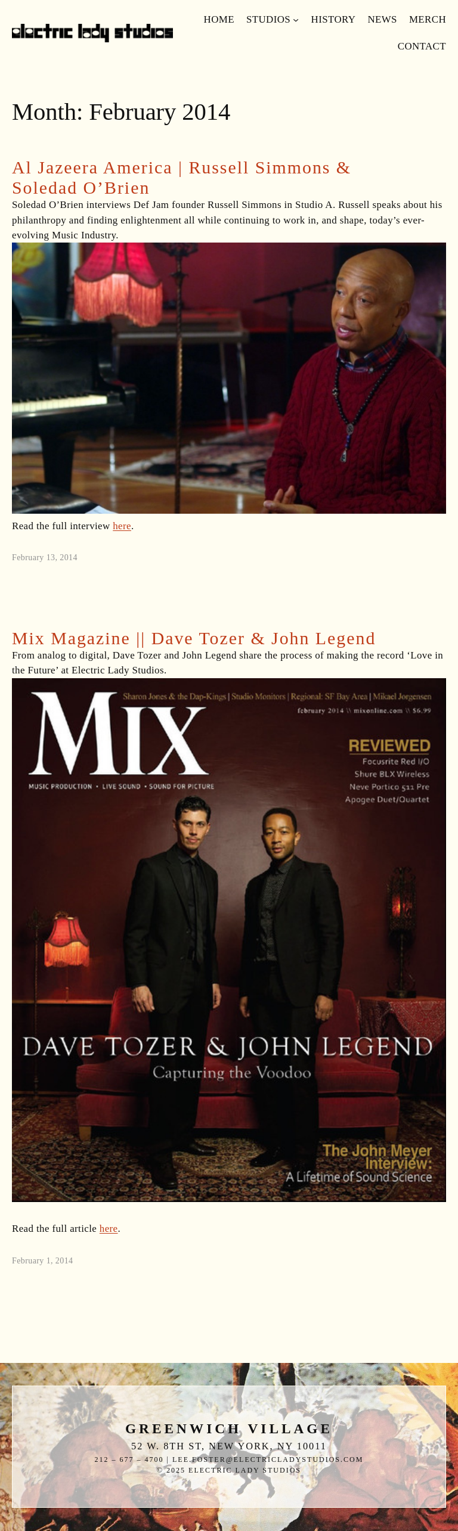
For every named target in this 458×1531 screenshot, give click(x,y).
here (122, 526)
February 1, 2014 (42, 1260)
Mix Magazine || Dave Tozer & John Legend (194, 638)
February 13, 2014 (45, 557)
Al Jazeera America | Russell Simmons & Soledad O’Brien (181, 177)
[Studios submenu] (296, 20)
